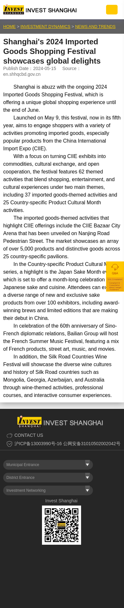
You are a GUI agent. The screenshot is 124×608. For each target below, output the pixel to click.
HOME (9, 26)
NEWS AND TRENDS (95, 26)
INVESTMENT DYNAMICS (45, 26)
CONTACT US (28, 435)
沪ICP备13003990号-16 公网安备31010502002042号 (67, 443)
